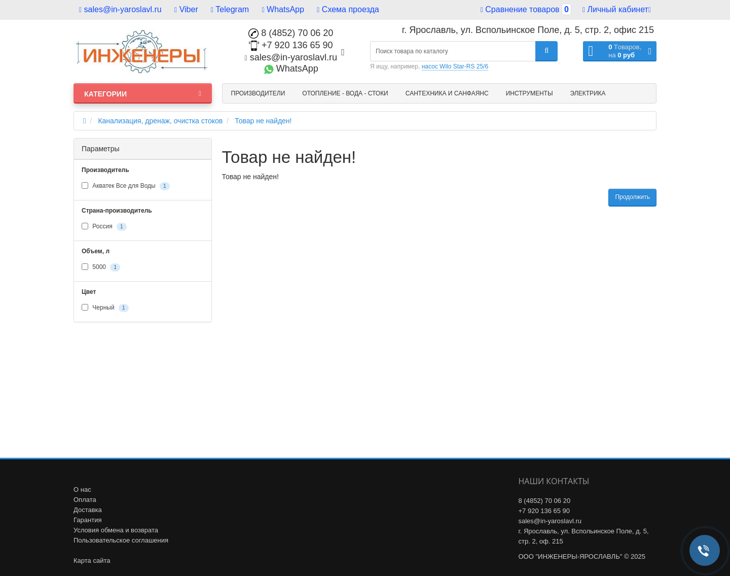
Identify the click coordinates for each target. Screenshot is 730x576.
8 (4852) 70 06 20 (290, 33)
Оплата (85, 499)
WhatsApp (283, 9)
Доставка (88, 510)
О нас (82, 489)
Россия (104, 227)
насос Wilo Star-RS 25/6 (455, 66)
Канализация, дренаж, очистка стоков (160, 121)
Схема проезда (348, 9)
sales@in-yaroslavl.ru (120, 9)
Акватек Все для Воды (126, 186)
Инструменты (529, 93)
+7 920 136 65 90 (291, 45)
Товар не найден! (263, 121)
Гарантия (87, 520)
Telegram (230, 9)
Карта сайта (92, 560)
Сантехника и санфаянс (447, 93)
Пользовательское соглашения (121, 540)
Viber (186, 9)
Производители (258, 93)
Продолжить (632, 196)
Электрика (588, 93)
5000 (101, 267)
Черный (105, 308)
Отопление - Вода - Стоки (345, 93)
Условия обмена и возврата (116, 530)
